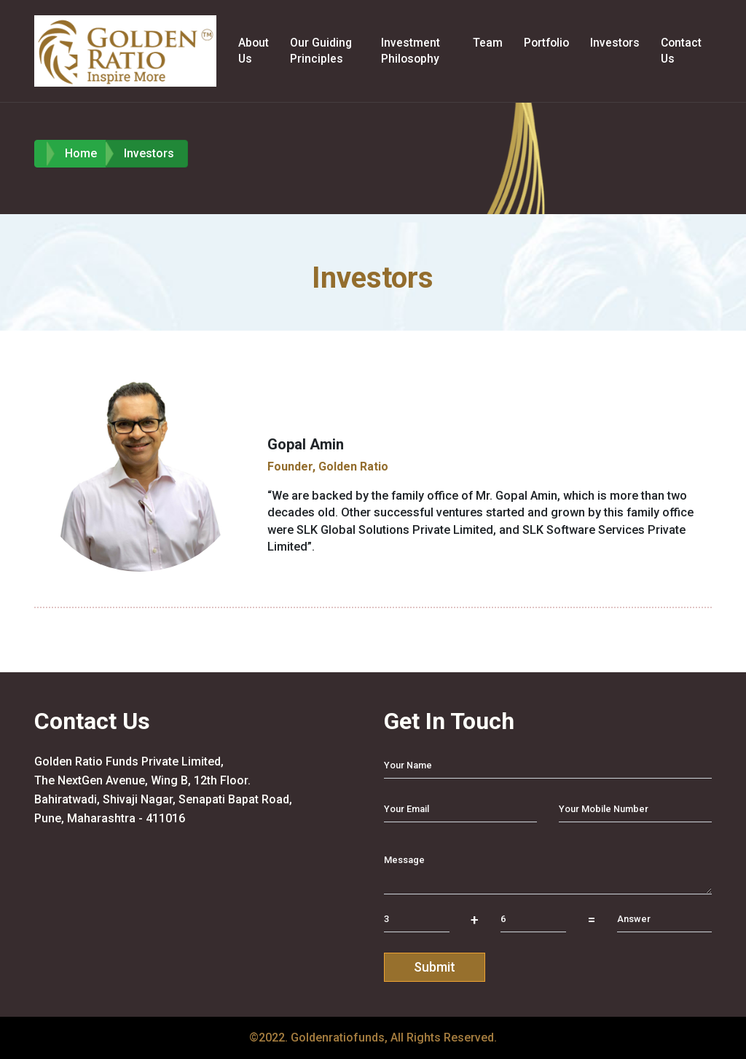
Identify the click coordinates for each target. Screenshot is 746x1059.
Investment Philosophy (410, 51)
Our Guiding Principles (321, 51)
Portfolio (546, 43)
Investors (615, 43)
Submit (434, 967)
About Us (253, 51)
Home (81, 153)
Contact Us (681, 51)
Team (488, 43)
